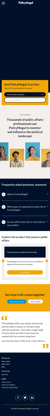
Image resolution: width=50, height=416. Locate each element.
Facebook (18, 397)
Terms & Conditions (8, 385)
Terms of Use (6, 382)
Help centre (6, 364)
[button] (25, 194)
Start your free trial (17, 301)
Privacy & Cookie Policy (10, 387)
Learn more (25, 272)
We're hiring (6, 361)
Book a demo (35, 301)
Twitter (25, 397)
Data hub (5, 374)
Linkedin (32, 397)
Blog (3, 367)
